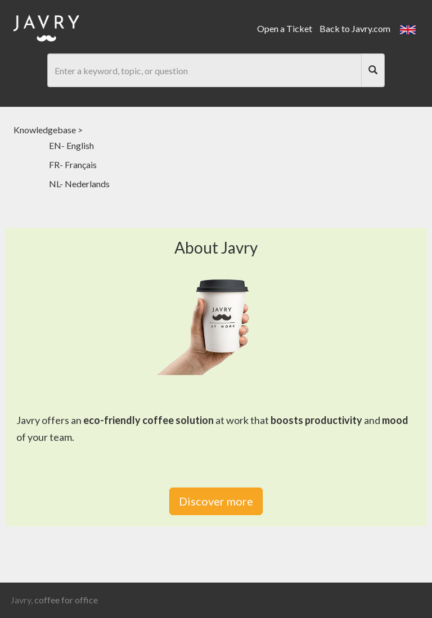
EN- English (71, 145)
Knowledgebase (45, 129)
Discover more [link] (216, 501)
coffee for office (66, 599)
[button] (408, 28)
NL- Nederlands (79, 183)
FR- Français (73, 164)
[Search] (373, 70)
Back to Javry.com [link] (355, 28)
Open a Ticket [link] (284, 28)
